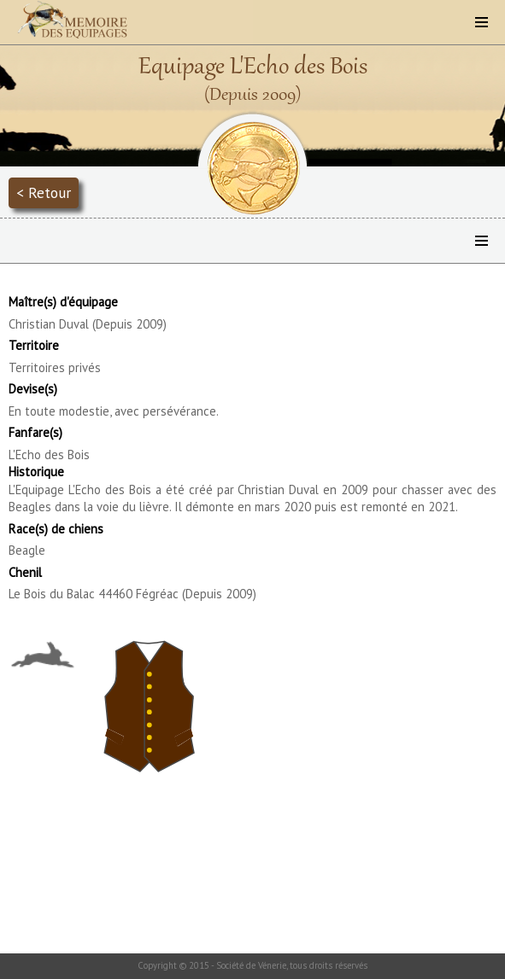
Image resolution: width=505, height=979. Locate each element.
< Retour (43, 192)
